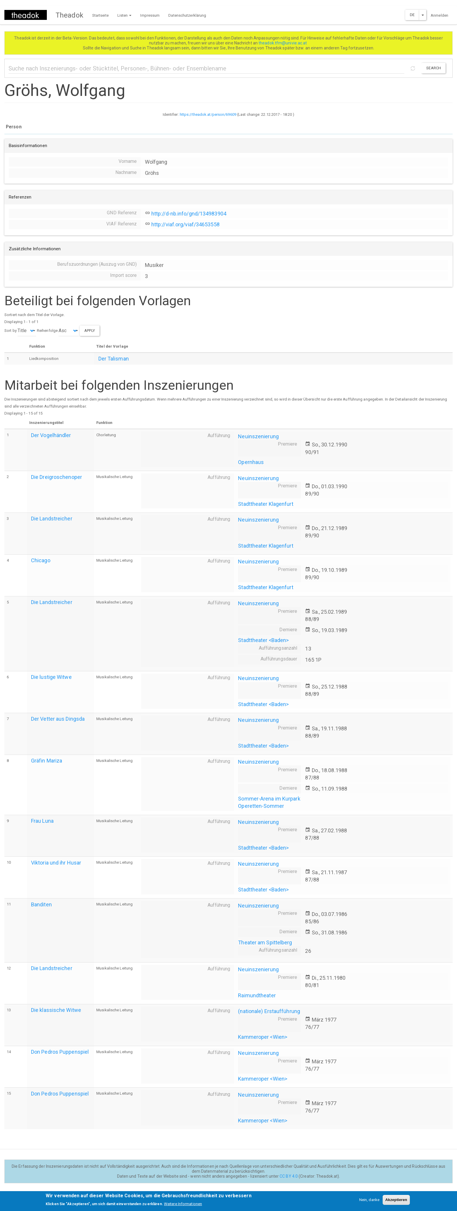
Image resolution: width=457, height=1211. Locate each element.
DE (412, 15)
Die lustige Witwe (51, 677)
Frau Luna (42, 821)
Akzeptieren (396, 1202)
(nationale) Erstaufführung (269, 1011)
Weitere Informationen (183, 1206)
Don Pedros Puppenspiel (60, 1052)
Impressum (150, 15)
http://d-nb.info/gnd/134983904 (188, 214)
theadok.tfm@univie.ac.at (283, 43)
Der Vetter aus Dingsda (58, 719)
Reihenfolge (47, 330)
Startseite (100, 15)
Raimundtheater (256, 995)
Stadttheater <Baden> (263, 640)
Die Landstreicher (51, 518)
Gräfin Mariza (46, 761)
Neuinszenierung (258, 436)
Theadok (69, 15)
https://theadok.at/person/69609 (208, 114)
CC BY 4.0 (289, 1176)
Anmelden (439, 15)
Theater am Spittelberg (265, 942)
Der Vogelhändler (51, 435)
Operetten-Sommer (261, 806)
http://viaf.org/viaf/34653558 (185, 224)
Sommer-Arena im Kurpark (269, 799)
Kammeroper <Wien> (262, 1037)
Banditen (41, 904)
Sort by (10, 330)
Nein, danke (369, 1202)
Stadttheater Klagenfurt (265, 504)
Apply (89, 330)
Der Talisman (113, 359)
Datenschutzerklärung (187, 15)
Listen (124, 15)
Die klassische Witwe (56, 1010)
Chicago (40, 560)
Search (433, 68)
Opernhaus (251, 462)
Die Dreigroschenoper (56, 477)
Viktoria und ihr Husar (56, 863)
